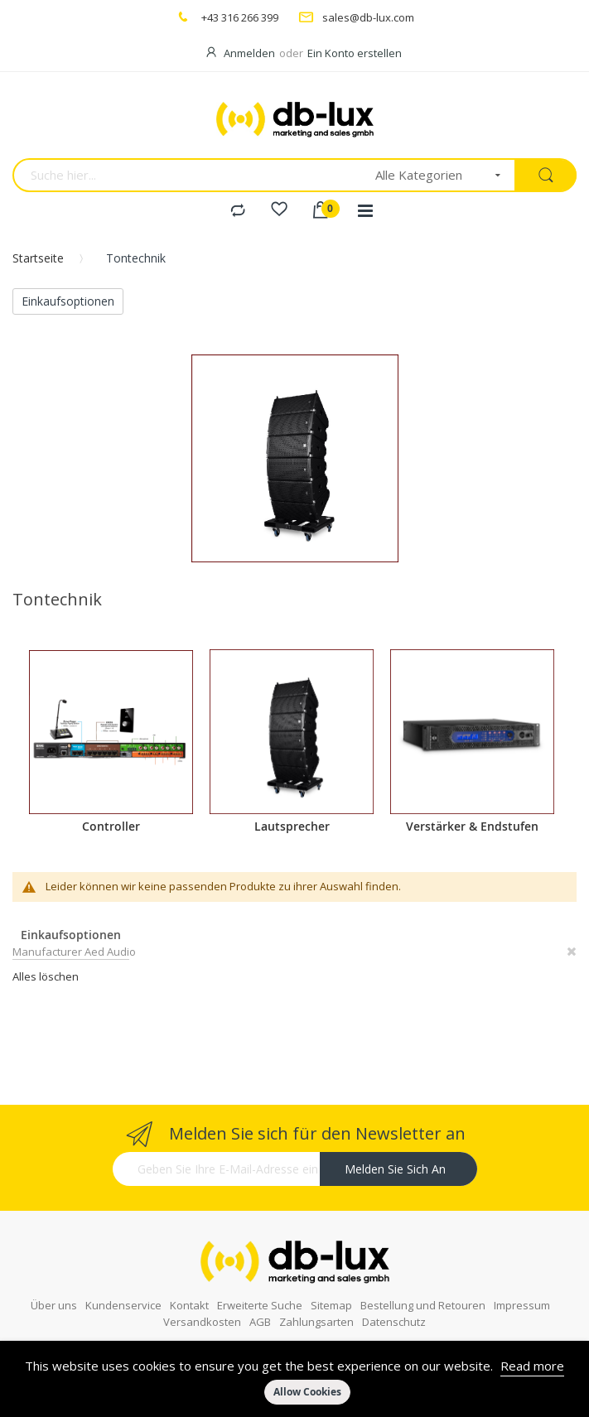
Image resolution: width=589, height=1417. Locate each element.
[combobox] (188, 175)
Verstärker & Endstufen (472, 826)
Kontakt (189, 1292)
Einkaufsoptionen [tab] (68, 301)
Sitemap (331, 1292)
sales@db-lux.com (368, 17)
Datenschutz (394, 1309)
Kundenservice (123, 1292)
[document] (294, 1379)
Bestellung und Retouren (422, 1292)
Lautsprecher (292, 826)
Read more (532, 1365)
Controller (111, 826)
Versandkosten (202, 1309)
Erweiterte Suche (259, 1292)
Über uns (54, 1292)
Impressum (522, 1292)
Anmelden (249, 53)
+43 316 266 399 (239, 17)
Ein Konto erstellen (354, 53)
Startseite (38, 258)
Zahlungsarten (316, 1309)
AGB (260, 1309)
